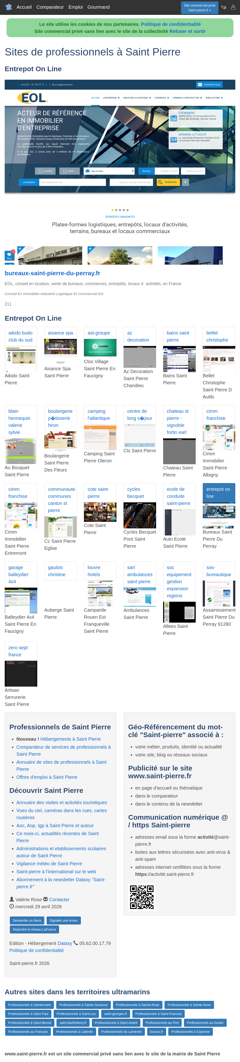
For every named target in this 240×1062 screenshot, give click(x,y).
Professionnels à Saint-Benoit (29, 1023)
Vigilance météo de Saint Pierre (49, 863)
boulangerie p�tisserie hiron (60, 418)
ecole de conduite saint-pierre (178, 496)
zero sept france (18, 651)
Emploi (75, 7)
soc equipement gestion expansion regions (179, 581)
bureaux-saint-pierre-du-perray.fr (52, 273)
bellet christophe (217, 336)
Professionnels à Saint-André (116, 1023)
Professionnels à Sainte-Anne (189, 1005)
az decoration (138, 336)
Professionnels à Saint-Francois (158, 1014)
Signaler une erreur (64, 920)
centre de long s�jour (139, 415)
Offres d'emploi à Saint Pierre (46, 777)
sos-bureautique (218, 571)
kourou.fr (156, 1032)
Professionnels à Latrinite (74, 1032)
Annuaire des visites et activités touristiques (61, 802)
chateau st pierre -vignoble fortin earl (177, 422)
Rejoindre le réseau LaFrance (34, 929)
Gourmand (98, 7)
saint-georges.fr (115, 1014)
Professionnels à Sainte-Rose (137, 1005)
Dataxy (65, 943)
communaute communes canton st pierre (61, 500)
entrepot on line (218, 493)
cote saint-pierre (98, 493)
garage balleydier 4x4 (18, 574)
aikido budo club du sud (20, 336)
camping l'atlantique (99, 415)
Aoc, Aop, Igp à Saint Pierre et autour (55, 825)
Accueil (24, 7)
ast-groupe (99, 332)
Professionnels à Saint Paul (28, 1014)
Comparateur (50, 7)
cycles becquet (135, 493)
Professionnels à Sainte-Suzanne (83, 1005)
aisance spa (60, 332)
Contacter (59, 899)
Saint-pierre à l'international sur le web (56, 871)
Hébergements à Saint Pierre (70, 739)
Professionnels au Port (162, 1023)
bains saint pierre (178, 336)
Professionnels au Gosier (205, 1023)
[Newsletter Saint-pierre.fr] (223, 7)
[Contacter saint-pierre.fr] (233, 7)
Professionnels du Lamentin (121, 1032)
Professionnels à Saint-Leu (76, 1014)
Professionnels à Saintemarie (29, 1005)
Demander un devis (27, 920)
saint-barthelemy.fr (73, 1023)
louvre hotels (94, 571)
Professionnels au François (28, 1032)
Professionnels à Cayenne (190, 1032)
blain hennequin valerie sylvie (19, 422)
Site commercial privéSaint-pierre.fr (199, 8)
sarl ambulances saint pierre (140, 574)
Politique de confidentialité (171, 24)
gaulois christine (56, 571)
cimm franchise (215, 415)
